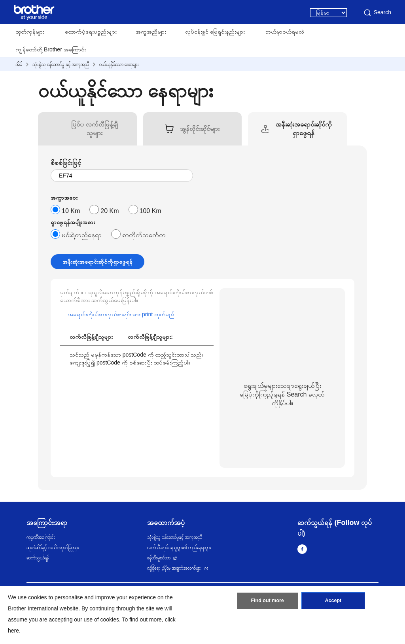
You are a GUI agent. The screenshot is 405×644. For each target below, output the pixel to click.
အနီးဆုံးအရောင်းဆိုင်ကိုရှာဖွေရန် (97, 262)
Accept (333, 602)
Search (377, 12)
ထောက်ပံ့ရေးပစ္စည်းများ (91, 31)
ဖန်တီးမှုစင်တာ (158, 558)
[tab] (94, 129)
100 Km (150, 211)
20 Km (109, 211)
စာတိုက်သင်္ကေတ (144, 235)
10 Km (71, 211)
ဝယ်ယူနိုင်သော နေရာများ (119, 64)
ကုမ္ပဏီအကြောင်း (40, 537)
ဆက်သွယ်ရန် (37, 558)
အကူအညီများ (151, 31)
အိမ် (18, 64)
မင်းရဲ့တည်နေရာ (82, 235)
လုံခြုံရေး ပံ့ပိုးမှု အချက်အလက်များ (174, 568)
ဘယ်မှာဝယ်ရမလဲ (284, 31)
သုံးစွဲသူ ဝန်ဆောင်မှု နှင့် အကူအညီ (60, 64)
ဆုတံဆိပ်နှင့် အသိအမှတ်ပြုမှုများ (52, 547)
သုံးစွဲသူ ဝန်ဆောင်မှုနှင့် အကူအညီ (174, 537)
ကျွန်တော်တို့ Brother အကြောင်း (50, 49)
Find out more (267, 602)
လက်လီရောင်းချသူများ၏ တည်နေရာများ (179, 547)
